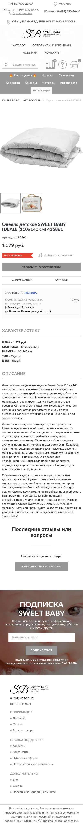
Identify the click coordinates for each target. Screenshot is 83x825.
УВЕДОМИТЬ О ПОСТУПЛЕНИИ (41, 267)
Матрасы (48, 82)
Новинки (30, 52)
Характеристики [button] (22, 280)
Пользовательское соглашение (33, 764)
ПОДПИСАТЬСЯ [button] (41, 650)
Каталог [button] (18, 45)
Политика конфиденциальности (34, 792)
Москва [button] (30, 293)
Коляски (48, 75)
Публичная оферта (25, 758)
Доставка (19, 718)
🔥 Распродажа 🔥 (23, 75)
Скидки (18, 786)
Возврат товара (23, 730)
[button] (20, 13)
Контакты (52, 52)
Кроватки (13, 82)
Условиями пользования (47, 663)
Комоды (31, 82)
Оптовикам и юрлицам (51, 45)
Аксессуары (41, 90)
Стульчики (66, 75)
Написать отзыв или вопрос (42, 566)
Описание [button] (61, 280)
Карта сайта (21, 752)
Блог (16, 779)
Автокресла (68, 82)
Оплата (18, 724)
